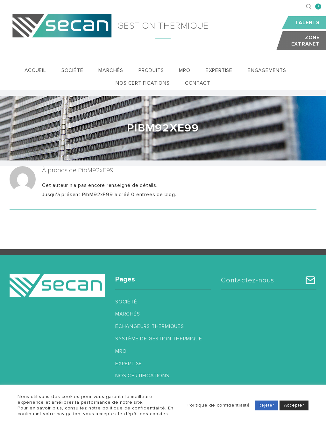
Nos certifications (142, 376)
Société (126, 302)
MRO (120, 351)
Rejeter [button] (266, 405)
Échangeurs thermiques (149, 326)
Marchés (127, 314)
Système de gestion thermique (158, 339)
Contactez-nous (247, 280)
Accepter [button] (294, 405)
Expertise (128, 363)
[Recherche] (309, 6)
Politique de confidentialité (219, 405)
